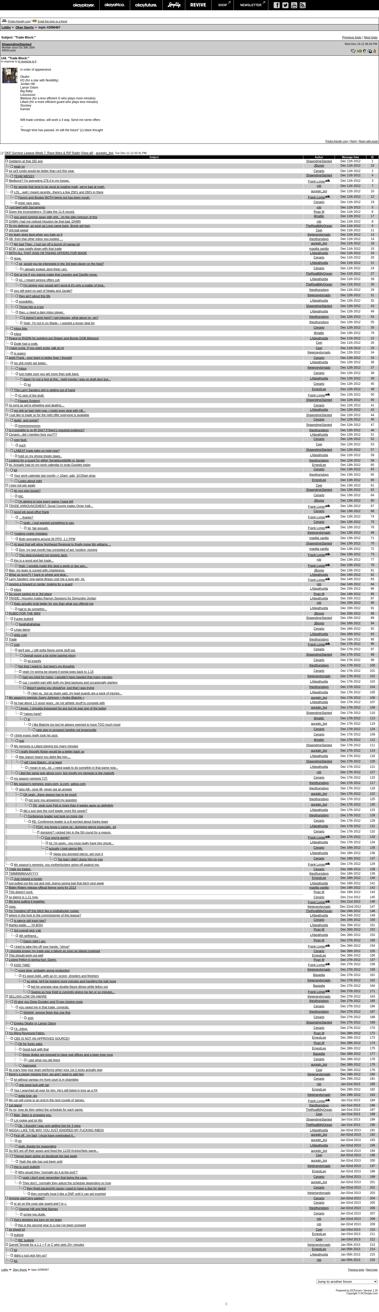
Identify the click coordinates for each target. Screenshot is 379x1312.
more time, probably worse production (44, 970)
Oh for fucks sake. (30, 1044)
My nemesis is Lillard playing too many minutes (46, 746)
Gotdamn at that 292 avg (26, 161)
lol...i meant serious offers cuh (39, 280)
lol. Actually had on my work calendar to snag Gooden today (50, 465)
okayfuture (146, 5)
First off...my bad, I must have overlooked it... (44, 1135)
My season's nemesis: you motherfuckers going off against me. (56, 865)
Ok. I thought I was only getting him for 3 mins (49, 1126)
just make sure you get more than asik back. (49, 374)
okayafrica (115, 5)
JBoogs (319, 165)
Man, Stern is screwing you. (33, 1115)
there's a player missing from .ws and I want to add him (46, 1074)
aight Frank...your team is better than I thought (40, 358)
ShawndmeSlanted (17, 44)
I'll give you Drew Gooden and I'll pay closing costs (48, 1002)
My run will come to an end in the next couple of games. (47, 1100)
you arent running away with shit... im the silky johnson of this (55, 217)
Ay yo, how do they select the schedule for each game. (46, 1110)
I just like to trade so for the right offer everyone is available (49, 415)
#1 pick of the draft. (31, 395)
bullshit (18, 1235)
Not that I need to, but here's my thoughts (46, 666)
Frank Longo (316, 181)
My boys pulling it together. (27, 901)
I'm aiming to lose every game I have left (45, 501)
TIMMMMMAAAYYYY (23, 873)
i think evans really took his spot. (36, 735)
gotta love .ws (27, 1096)
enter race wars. (29, 203)
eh (20, 1141)
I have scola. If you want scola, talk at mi (36, 348)
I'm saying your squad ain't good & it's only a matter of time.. (64, 285)
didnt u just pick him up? (30, 1255)
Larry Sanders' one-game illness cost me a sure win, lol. (47, 579)
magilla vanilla (318, 249)
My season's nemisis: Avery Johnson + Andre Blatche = (46, 698)
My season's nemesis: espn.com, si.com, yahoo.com (50, 784)
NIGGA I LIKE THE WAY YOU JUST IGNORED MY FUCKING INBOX (56, 1130)
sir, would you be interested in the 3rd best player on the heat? (61, 264)
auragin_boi (104, 153)
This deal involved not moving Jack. (43, 555)
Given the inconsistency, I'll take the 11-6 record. (42, 212)
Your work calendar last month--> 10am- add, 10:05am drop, (55, 475)
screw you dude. (34, 1214)
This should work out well (26, 955)
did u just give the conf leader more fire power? (55, 811)
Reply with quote (368, 141)
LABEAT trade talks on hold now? (36, 451)
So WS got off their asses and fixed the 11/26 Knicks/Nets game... (54, 1151)
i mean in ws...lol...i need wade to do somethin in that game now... (73, 768)
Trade (13, 639)
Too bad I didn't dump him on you (80, 859)
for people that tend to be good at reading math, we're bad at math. (59, 187)
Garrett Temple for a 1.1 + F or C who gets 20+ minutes (46, 1245)
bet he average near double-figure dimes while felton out (69, 987)
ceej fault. (20, 440)
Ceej (319, 230)
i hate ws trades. (20, 869)
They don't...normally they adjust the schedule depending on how (67, 1183)
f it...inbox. (21, 1029)
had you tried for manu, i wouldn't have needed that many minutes (68, 677)
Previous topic (351, 37)
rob (319, 186)
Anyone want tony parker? (26, 1198)
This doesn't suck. (21, 892)
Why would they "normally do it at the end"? (47, 1172)
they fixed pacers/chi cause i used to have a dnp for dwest (66, 1188)
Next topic (371, 37)
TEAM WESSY (24, 176)
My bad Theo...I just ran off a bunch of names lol (46, 244)
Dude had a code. (26, 344)
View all (87, 153)
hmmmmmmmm (29, 426)
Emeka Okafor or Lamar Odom (35, 1023)
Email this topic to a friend (52, 21)
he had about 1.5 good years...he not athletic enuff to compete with (59, 703)
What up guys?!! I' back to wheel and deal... (38, 575)
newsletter (251, 5)
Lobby (6, 27)
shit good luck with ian (34, 1085)
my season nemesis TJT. (31, 778)
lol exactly (34, 661)
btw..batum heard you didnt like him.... (45, 757)
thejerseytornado (318, 234)
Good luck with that (36, 1049)
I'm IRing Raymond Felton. (27, 1033)
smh (31, 1018)
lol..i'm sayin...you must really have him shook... (81, 843)
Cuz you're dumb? (57, 838)
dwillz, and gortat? (26, 420)
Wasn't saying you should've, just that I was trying (60, 688)
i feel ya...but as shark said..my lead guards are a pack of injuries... (76, 693)
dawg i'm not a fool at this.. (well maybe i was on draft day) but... (67, 379)
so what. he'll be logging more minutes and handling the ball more (71, 981)
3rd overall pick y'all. (28, 930)
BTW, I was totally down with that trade (35, 249)
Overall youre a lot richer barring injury (49, 655)
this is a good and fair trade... (34, 560)
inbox (17, 334)
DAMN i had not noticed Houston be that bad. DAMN (45, 221)
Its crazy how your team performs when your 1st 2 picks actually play (55, 1070)
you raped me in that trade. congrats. (44, 1007)
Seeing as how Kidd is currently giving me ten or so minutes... (73, 992)
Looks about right (30, 481)
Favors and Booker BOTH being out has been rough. (54, 197)
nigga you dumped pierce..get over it (78, 854)
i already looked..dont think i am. (45, 269)
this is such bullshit (26, 1167)
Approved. (30, 1065)
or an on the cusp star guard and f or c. (40, 1203)
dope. (18, 258)
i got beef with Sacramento (27, 207)
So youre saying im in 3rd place (30, 594)
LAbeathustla (319, 253)
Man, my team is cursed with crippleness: (37, 570)
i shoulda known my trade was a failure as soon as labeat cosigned (54, 951)
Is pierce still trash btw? (30, 921)
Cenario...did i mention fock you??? (33, 434)
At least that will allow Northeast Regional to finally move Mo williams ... (62, 544)
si (29, 719)
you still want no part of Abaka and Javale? (43, 291)
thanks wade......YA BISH (26, 925)
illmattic (319, 216)
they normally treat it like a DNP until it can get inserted (68, 1194)
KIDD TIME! (22, 965)
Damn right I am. (34, 941)
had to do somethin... (32, 609)
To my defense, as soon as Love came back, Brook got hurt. (50, 226)
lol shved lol (17, 1229)
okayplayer (83, 5)
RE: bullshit (26, 1240)
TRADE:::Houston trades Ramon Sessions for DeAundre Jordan (52, 598)
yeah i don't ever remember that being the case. (55, 1178)
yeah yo (19, 166)
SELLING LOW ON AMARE (28, 996)
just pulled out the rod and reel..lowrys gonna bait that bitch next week (56, 883)
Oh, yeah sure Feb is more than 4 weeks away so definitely (73, 805)
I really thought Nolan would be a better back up (51, 751)
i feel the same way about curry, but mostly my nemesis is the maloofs (66, 773)
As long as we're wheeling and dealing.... (36, 405)
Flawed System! (29, 401)
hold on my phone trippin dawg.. (40, 456)
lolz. (21, 496)
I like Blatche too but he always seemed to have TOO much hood (76, 724)
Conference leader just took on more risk (55, 816)
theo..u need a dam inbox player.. (41, 312)
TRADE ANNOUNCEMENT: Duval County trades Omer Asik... (51, 506)
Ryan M (319, 212)
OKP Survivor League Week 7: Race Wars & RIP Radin (42, 153)
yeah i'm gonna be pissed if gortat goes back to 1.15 (58, 672)
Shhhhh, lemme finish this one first (46, 1012)
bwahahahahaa (29, 624)
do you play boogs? (27, 491)
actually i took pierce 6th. (66, 848)
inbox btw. (20, 328)
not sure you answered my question (52, 800)
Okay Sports (25, 27)
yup (21, 741)
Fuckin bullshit (23, 619)
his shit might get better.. (30, 363)
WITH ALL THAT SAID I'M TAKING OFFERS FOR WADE (48, 253)
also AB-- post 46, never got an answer (45, 789)
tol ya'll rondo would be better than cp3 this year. (41, 171)
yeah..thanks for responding (37, 1146)
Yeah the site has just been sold (40, 1161)
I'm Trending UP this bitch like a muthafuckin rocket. (44, 911)
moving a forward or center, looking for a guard (40, 584)
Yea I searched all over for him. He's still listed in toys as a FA (55, 1090)
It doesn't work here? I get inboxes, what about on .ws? (60, 318)
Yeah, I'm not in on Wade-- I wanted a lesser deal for (59, 323)
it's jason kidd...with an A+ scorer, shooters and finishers (61, 976)
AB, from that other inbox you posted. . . (36, 239)
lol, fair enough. (38, 528)
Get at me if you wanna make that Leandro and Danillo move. (55, 274)
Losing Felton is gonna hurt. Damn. (33, 960)
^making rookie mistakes (30, 533)
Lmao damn (22, 629)
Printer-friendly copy (19, 21)
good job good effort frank (31, 512)
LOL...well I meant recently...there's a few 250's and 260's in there (58, 192)
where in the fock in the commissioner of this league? (45, 915)
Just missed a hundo (28, 879)
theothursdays (318, 239)
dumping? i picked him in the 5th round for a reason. (76, 832)
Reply (353, 141)
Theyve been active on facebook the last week (45, 1156)
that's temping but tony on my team (38, 1220)
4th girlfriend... (28, 936)
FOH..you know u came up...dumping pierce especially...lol (76, 827)
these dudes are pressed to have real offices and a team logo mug (68, 1055)
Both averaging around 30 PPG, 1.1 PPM (47, 539)
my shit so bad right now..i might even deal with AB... (49, 411)
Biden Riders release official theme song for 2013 (42, 887)
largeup (174, 5)
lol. (16, 1261)
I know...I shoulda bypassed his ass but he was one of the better (62, 708)
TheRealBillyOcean (319, 226)
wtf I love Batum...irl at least (43, 762)
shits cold (20, 635)
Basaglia (319, 975)
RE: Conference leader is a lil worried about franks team (70, 821)
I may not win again (22, 485)
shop (222, 5)
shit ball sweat (18, 230)
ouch (22, 445)
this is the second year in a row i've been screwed (52, 1225)
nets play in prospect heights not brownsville (66, 730)
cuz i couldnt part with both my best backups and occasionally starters (70, 682)
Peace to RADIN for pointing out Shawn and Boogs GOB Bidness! (54, 338)
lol (29, 385)
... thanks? (26, 517)
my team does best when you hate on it (35, 234)
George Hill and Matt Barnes (38, 1209)
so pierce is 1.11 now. (23, 897)
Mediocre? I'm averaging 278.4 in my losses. (39, 181)
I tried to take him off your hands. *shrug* (41, 947)
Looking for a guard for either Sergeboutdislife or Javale (47, 460)
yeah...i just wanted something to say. (48, 523)
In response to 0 (27, 61)
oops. (12, 906)
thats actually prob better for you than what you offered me (53, 604)
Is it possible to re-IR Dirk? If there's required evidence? (46, 430)
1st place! (15, 1105)
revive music (198, 5)
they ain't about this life (34, 296)
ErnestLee (319, 389)
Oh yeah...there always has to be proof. (50, 795)
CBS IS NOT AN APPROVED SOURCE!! (42, 1038)
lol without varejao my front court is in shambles (46, 1079)
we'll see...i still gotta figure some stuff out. (47, 650)
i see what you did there (44, 1060)
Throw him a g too (31, 307)
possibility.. (26, 301)
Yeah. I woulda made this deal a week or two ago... (52, 566)
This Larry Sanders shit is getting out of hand (44, 390)
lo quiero (20, 353)
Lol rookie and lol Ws (28, 1120)
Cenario (319, 171)
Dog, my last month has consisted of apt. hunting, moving (58, 550)
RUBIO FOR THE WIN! (25, 613)
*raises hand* (32, 714)
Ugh (16, 645)
